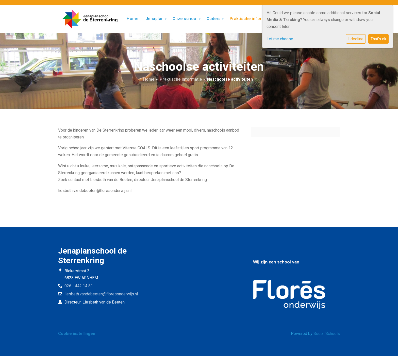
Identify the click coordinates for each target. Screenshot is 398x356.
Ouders (214, 18)
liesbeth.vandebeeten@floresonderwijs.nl (101, 294)
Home (132, 18)
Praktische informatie (252, 18)
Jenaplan (155, 18)
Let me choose (280, 39)
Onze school (186, 18)
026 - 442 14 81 (78, 285)
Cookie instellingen (76, 333)
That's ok (378, 39)
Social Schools (326, 333)
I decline (355, 39)
